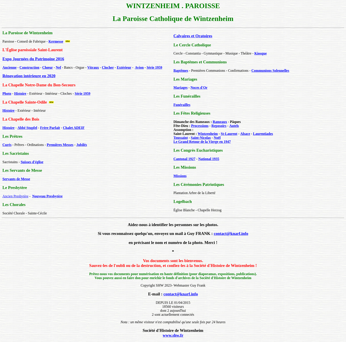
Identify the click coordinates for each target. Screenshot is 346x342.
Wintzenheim (208, 134)
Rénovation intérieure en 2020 (28, 76)
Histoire (8, 110)
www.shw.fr (173, 335)
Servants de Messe (16, 179)
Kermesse (56, 41)
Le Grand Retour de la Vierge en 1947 (202, 142)
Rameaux (220, 122)
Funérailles (181, 105)
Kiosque (260, 53)
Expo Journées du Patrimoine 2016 (33, 59)
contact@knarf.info (231, 233)
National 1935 (208, 159)
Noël (217, 138)
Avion (139, 67)
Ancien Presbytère (15, 196)
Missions (180, 176)
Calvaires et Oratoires (192, 36)
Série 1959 (154, 67)
